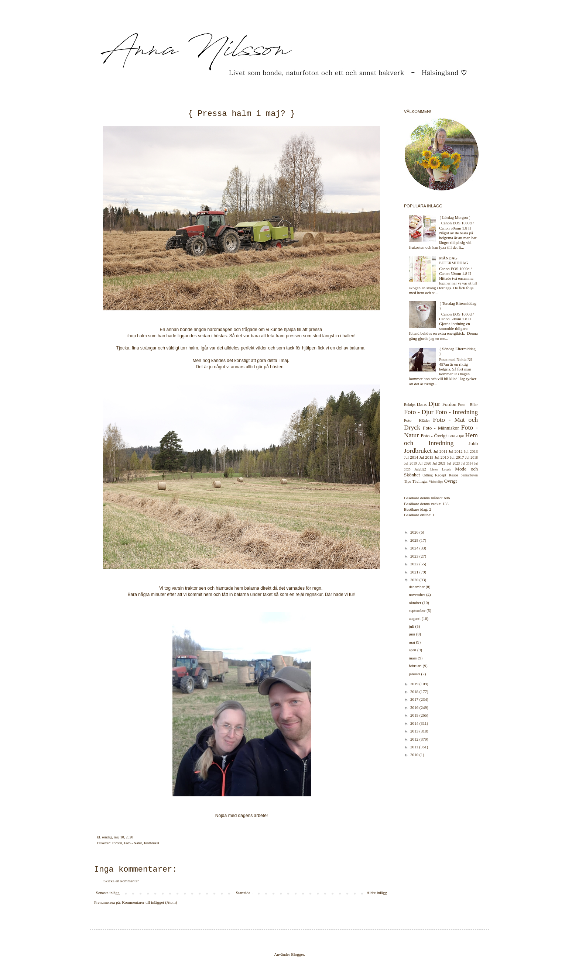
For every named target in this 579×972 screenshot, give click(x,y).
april (413, 650)
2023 (414, 556)
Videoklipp (436, 481)
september (417, 610)
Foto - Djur (419, 412)
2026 (414, 532)
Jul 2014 (411, 457)
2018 (414, 691)
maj (412, 642)
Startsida (243, 892)
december (417, 587)
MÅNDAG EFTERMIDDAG (453, 260)
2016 (414, 707)
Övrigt (450, 481)
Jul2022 (420, 469)
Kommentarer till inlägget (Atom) (149, 902)
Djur (434, 403)
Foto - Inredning (456, 412)
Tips (407, 481)
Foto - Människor (441, 428)
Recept (440, 475)
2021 (414, 572)
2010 (414, 754)
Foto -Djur (456, 436)
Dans (421, 404)
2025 (414, 540)
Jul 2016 (442, 457)
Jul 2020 (424, 463)
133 (445, 503)
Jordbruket (151, 843)
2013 (414, 731)
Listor (434, 469)
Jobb (473, 443)
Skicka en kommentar (121, 881)
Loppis (446, 469)
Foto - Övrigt (434, 435)
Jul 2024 (467, 463)
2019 (414, 684)
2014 (414, 723)
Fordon (117, 843)
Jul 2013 (471, 451)
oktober (415, 602)
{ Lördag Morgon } (455, 217)
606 (447, 498)
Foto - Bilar (468, 404)
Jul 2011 (441, 451)
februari (416, 665)
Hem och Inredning (441, 439)
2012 (414, 739)
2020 (414, 580)
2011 (414, 747)
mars (413, 658)
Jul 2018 (471, 457)
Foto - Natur (133, 843)
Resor (453, 475)
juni (412, 634)
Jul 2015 (426, 457)
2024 (414, 548)
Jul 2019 (410, 463)
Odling (427, 475)
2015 (414, 715)
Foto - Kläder (417, 420)
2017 (414, 699)
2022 (414, 564)
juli (412, 626)
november (417, 594)
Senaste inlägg (108, 892)
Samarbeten (469, 475)
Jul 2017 (457, 457)
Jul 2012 (456, 451)
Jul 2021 (439, 463)
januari (415, 674)
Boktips (409, 405)
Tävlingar (420, 481)
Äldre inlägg (377, 892)
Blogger (297, 954)
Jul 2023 (453, 463)
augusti (415, 618)
